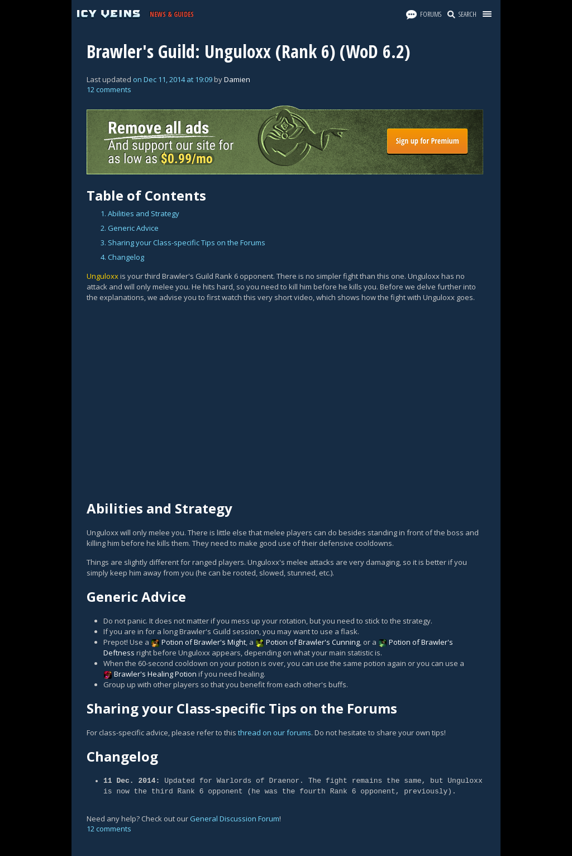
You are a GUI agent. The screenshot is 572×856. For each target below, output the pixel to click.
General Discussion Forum (234, 819)
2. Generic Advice (130, 228)
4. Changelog (122, 257)
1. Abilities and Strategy (140, 213)
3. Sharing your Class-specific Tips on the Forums (183, 242)
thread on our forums (274, 732)
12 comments (109, 89)
